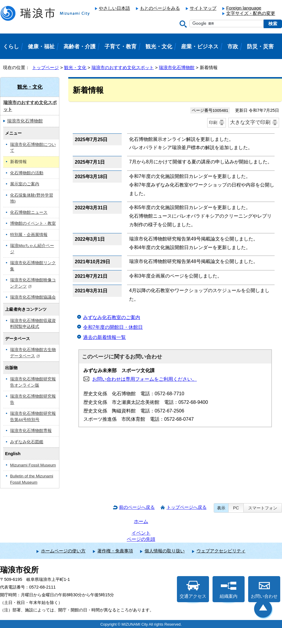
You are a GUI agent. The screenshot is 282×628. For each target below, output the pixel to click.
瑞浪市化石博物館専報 (31, 430)
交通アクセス (193, 590)
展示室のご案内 (24, 184)
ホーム (141, 521)
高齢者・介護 (80, 47)
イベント (141, 532)
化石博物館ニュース (28, 212)
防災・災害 (260, 47)
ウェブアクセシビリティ (221, 550)
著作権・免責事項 (115, 550)
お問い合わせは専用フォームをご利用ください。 (144, 379)
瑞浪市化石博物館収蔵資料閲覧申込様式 (33, 323)
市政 (232, 47)
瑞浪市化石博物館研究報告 (33, 399)
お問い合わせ (264, 590)
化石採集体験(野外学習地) (31, 198)
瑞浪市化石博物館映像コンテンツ (33, 283)
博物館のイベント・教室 (33, 223)
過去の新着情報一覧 (104, 337)
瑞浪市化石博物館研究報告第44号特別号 (33, 416)
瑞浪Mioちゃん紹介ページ (32, 248)
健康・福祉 (41, 47)
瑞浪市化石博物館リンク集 (33, 266)
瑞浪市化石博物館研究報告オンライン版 (33, 382)
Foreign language (243, 7)
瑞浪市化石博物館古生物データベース (33, 353)
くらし (11, 47)
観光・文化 (75, 67)
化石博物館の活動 (26, 173)
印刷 (213, 122)
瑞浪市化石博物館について (33, 147)
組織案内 (228, 590)
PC (236, 508)
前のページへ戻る (137, 507)
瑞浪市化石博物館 (176, 67)
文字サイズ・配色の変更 (250, 13)
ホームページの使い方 (63, 550)
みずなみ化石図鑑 (26, 442)
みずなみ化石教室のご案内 (111, 317)
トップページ (45, 67)
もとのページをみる (160, 8)
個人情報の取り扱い (165, 550)
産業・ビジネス (199, 47)
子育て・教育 (120, 47)
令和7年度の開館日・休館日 (113, 327)
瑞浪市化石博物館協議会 (33, 297)
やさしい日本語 (114, 8)
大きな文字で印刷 (250, 122)
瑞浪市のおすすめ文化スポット (122, 67)
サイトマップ (203, 8)
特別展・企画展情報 (28, 234)
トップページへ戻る (187, 507)
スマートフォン (262, 508)
